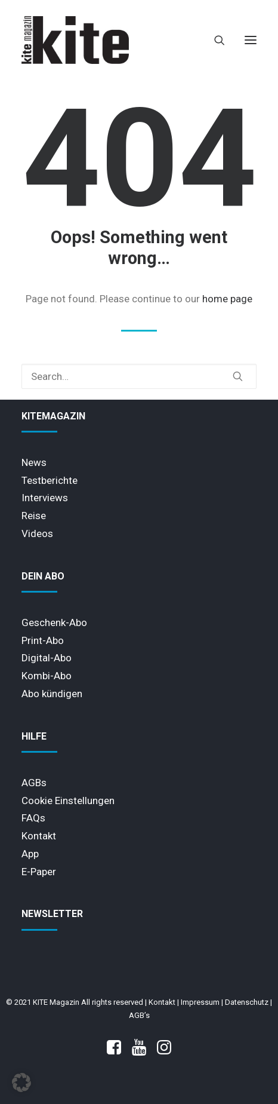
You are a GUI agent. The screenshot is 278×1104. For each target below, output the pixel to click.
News (34, 462)
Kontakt (38, 836)
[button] (250, 40)
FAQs (33, 818)
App (30, 854)
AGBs (34, 783)
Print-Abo (42, 640)
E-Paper (38, 872)
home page (227, 299)
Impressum (200, 1002)
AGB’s (139, 1015)
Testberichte (49, 480)
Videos (37, 533)
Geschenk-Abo (54, 622)
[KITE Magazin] (75, 40)
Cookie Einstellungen (68, 800)
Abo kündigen (51, 694)
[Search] (214, 40)
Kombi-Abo (46, 676)
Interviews (44, 498)
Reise (33, 516)
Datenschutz (246, 1002)
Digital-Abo (46, 658)
